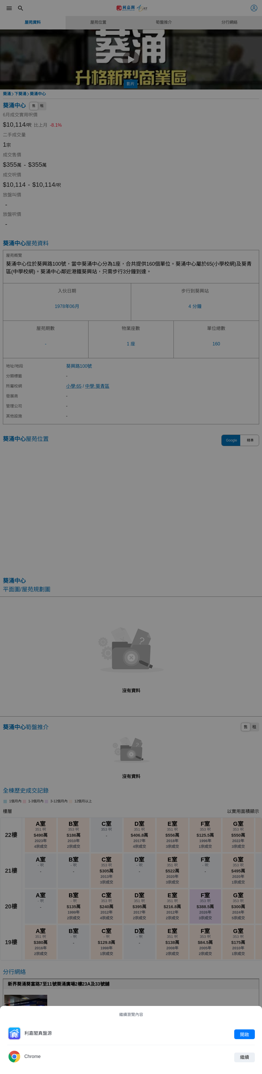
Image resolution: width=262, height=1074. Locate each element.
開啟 (244, 1034)
